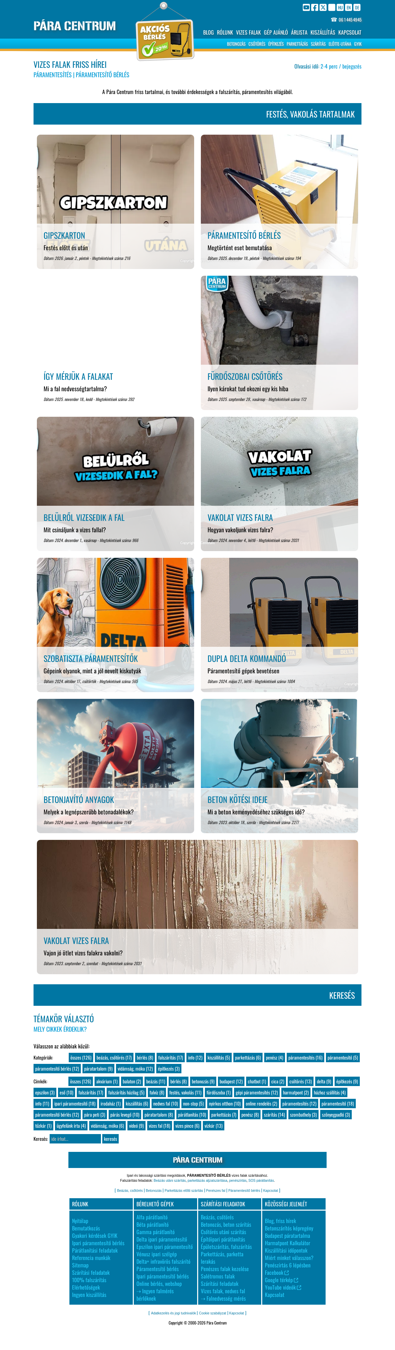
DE (357, 7)
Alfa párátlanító (152, 1217)
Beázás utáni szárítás (170, 1180)
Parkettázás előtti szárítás (184, 1190)
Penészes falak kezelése (225, 1269)
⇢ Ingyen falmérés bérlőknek (155, 1294)
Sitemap (80, 1265)
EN (349, 7)
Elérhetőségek (86, 1287)
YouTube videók (283, 1287)
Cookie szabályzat (212, 1313)
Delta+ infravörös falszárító (163, 1261)
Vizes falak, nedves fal (223, 1291)
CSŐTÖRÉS (256, 43)
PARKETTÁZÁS (297, 43)
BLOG (208, 32)
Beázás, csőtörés (130, 1190)
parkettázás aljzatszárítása (207, 1180)
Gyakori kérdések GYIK (94, 1235)
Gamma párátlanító (155, 1232)
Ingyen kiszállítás (89, 1295)
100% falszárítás (89, 1280)
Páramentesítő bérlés (244, 1190)
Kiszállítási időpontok (286, 1250)
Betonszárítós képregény (289, 1228)
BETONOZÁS (236, 43)
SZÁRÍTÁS (318, 43)
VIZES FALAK (248, 32)
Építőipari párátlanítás (223, 1239)
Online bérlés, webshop (159, 1283)
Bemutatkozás (86, 1228)
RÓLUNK (225, 32)
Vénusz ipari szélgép (156, 1254)
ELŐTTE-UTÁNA (340, 43)
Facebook (277, 1272)
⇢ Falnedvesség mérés (223, 1298)
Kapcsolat (270, 1190)
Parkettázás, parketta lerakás (222, 1257)
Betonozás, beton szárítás (226, 1224)
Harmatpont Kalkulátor (287, 1243)
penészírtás (237, 1180)
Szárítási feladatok (91, 1272)
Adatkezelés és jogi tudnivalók (173, 1313)
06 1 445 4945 (350, 19)
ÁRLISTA (299, 32)
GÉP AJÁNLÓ (276, 32)
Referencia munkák (91, 1258)
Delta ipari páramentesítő (161, 1239)
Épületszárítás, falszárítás (226, 1247)
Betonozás (154, 1190)
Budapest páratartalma (287, 1235)
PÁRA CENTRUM (75, 26)
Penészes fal (215, 1190)
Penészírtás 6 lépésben (288, 1265)
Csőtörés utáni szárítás (223, 1232)
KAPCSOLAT (349, 32)
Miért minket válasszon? (289, 1258)
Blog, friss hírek (280, 1221)
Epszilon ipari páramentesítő (164, 1247)
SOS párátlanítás (261, 1180)
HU (340, 7)
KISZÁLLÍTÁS (323, 32)
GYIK (357, 43)
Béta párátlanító (152, 1224)
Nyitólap (80, 1221)
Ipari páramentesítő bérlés (98, 1243)
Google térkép (281, 1280)
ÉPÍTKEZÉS (276, 43)
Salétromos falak (218, 1276)
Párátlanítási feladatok (95, 1250)
